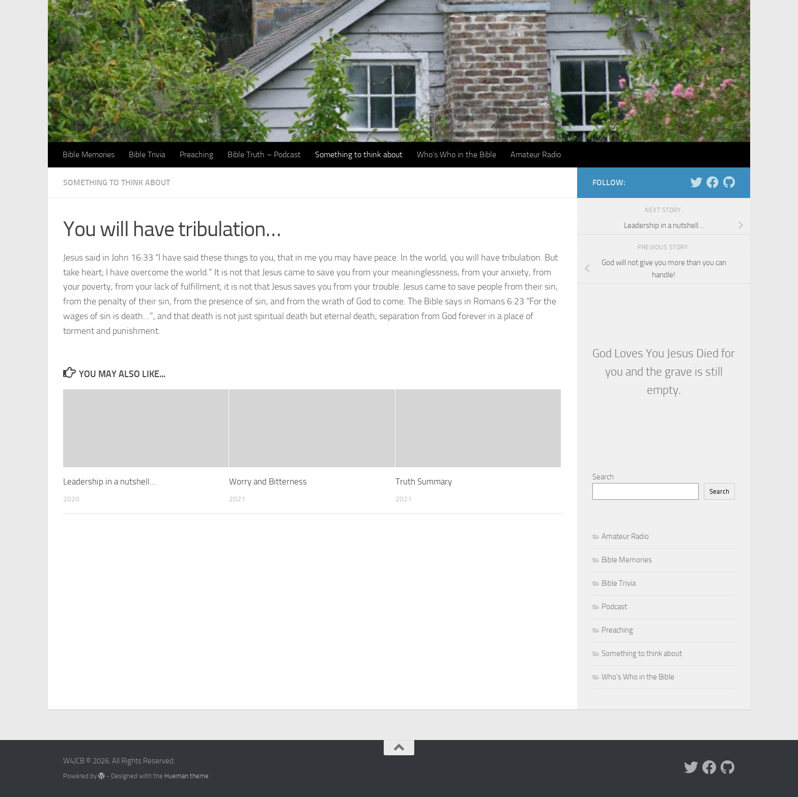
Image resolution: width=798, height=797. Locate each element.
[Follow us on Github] (729, 182)
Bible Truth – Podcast (264, 154)
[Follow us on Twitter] (696, 182)
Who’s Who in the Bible (456, 154)
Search (603, 476)
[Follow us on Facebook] (712, 182)
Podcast (614, 606)
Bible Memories (89, 154)
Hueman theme (186, 776)
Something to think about (359, 154)
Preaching (196, 154)
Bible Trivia (147, 154)
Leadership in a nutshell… (109, 481)
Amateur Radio (535, 154)
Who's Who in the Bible (638, 676)
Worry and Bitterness (268, 481)
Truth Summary (423, 481)
